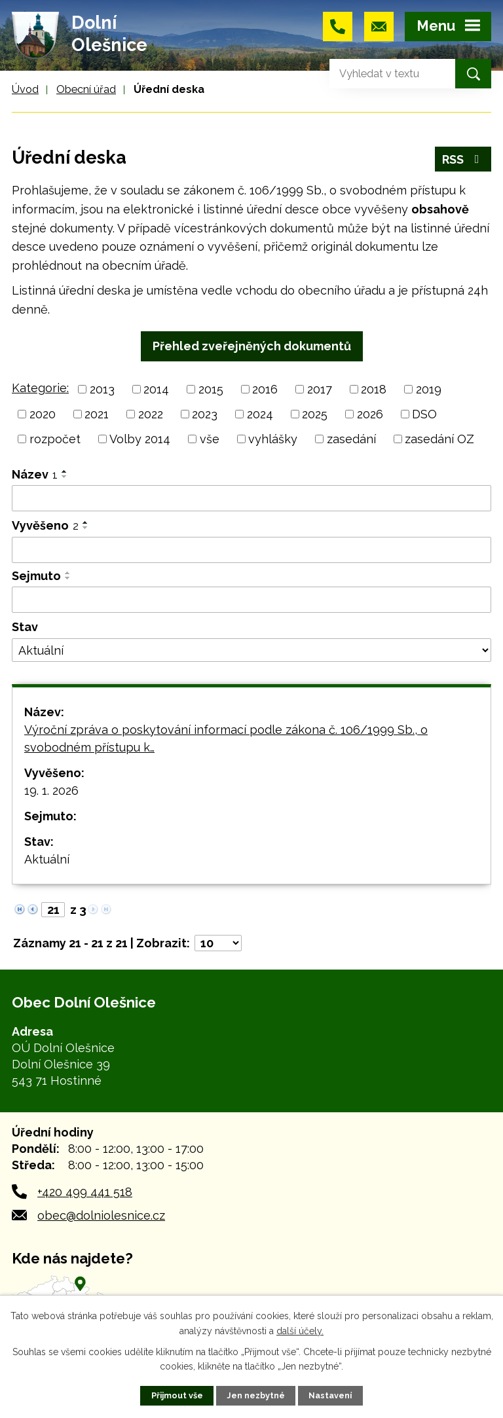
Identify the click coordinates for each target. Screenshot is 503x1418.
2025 (314, 414)
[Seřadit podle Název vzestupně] (65, 471)
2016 (265, 389)
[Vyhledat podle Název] (251, 498)
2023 (204, 414)
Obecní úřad (86, 89)
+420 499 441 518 (84, 1192)
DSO (424, 414)
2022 (150, 414)
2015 (210, 389)
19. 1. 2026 (51, 790)
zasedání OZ (439, 439)
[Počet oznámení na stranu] (218, 943)
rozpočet (55, 439)
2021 (96, 414)
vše (209, 439)
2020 (42, 414)
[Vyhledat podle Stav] (251, 650)
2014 (156, 389)
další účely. (300, 1330)
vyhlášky (272, 439)
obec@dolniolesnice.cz (101, 1215)
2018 (373, 389)
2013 (102, 389)
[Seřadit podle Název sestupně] (65, 476)
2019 (428, 389)
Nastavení (330, 1395)
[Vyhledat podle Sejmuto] (251, 600)
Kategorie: (40, 388)
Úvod (25, 89)
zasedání (351, 439)
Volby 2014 (139, 439)
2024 (260, 414)
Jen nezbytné (256, 1395)
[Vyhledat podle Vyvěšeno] (251, 550)
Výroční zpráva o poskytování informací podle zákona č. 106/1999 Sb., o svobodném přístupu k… (226, 738)
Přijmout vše (177, 1395)
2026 (370, 414)
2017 (319, 389)
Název (35, 474)
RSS (463, 159)
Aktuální (46, 859)
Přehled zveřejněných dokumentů (252, 346)
